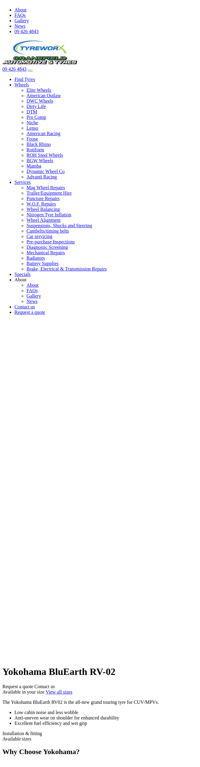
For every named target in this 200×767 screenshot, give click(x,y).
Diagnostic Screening (47, 247)
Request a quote (29, 312)
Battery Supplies (42, 263)
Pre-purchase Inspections (51, 241)
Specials (22, 274)
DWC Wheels (40, 101)
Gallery (21, 20)
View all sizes (58, 691)
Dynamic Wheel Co (46, 171)
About (20, 9)
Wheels (21, 84)
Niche (32, 122)
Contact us (24, 306)
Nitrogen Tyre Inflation (49, 214)
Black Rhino (39, 144)
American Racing (43, 133)
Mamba (34, 166)
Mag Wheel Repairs (46, 187)
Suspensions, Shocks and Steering (59, 225)
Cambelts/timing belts (48, 231)
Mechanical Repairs (46, 252)
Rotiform (35, 149)
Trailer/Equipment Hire (49, 193)
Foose (32, 138)
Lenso (32, 128)
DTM (32, 111)
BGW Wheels (40, 160)
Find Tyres (24, 79)
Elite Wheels (39, 90)
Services (22, 182)
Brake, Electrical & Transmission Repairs (67, 268)
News (19, 26)
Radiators (36, 258)
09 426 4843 (26, 31)
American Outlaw (44, 95)
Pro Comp (36, 117)
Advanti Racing (42, 176)
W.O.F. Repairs (41, 203)
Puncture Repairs (43, 198)
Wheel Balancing (43, 209)
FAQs (20, 15)
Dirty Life (36, 106)
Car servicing (39, 236)
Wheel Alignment (44, 220)
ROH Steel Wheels (45, 155)
